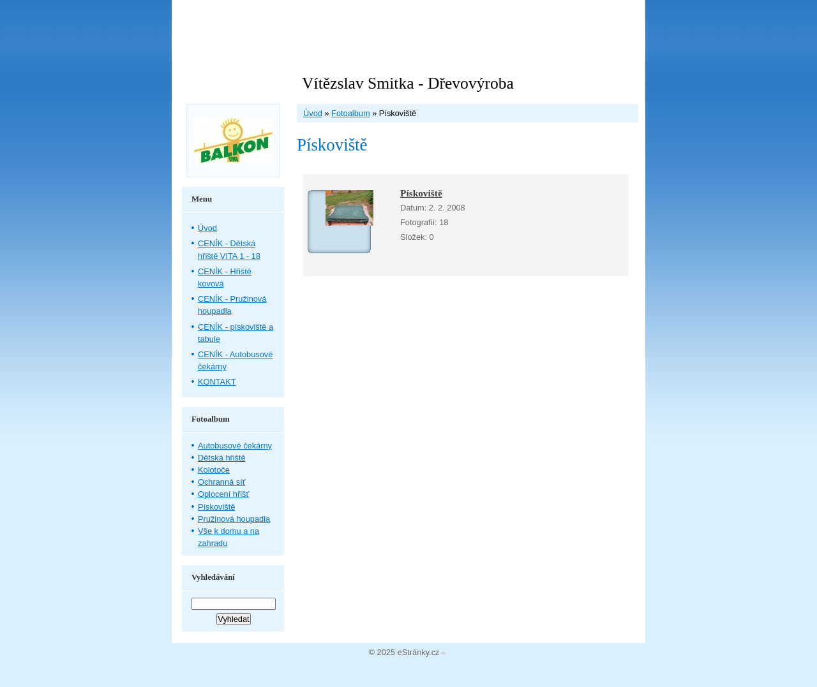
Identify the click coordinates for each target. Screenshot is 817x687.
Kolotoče (214, 470)
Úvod (312, 113)
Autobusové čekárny (235, 445)
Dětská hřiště (222, 457)
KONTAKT (217, 382)
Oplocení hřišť (223, 494)
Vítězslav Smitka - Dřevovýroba (408, 83)
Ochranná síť (222, 482)
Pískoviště (421, 193)
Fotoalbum (350, 113)
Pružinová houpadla (234, 519)
